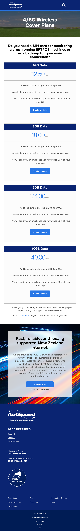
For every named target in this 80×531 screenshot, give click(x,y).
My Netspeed (13, 441)
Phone (32, 498)
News (53, 502)
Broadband (12, 498)
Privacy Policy (40, 521)
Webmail (11, 437)
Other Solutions (14, 502)
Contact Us (13, 506)
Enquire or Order (40, 110)
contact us (25, 315)
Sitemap (40, 524)
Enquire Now (40, 384)
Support (11, 434)
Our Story (34, 502)
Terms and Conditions (40, 518)
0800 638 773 (59, 4)
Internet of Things (59, 498)
